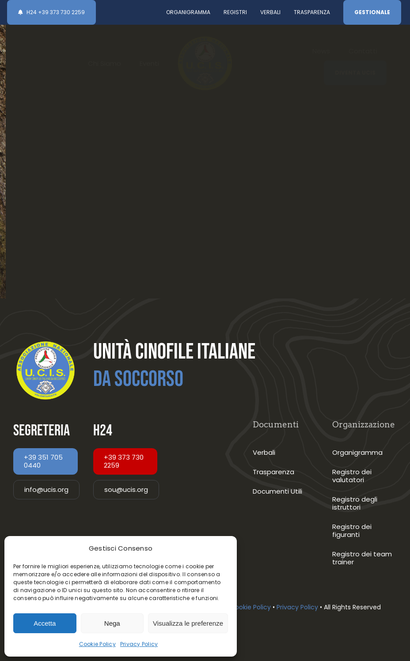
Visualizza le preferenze (188, 623)
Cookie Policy (97, 644)
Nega (112, 623)
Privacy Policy (139, 644)
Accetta (45, 623)
